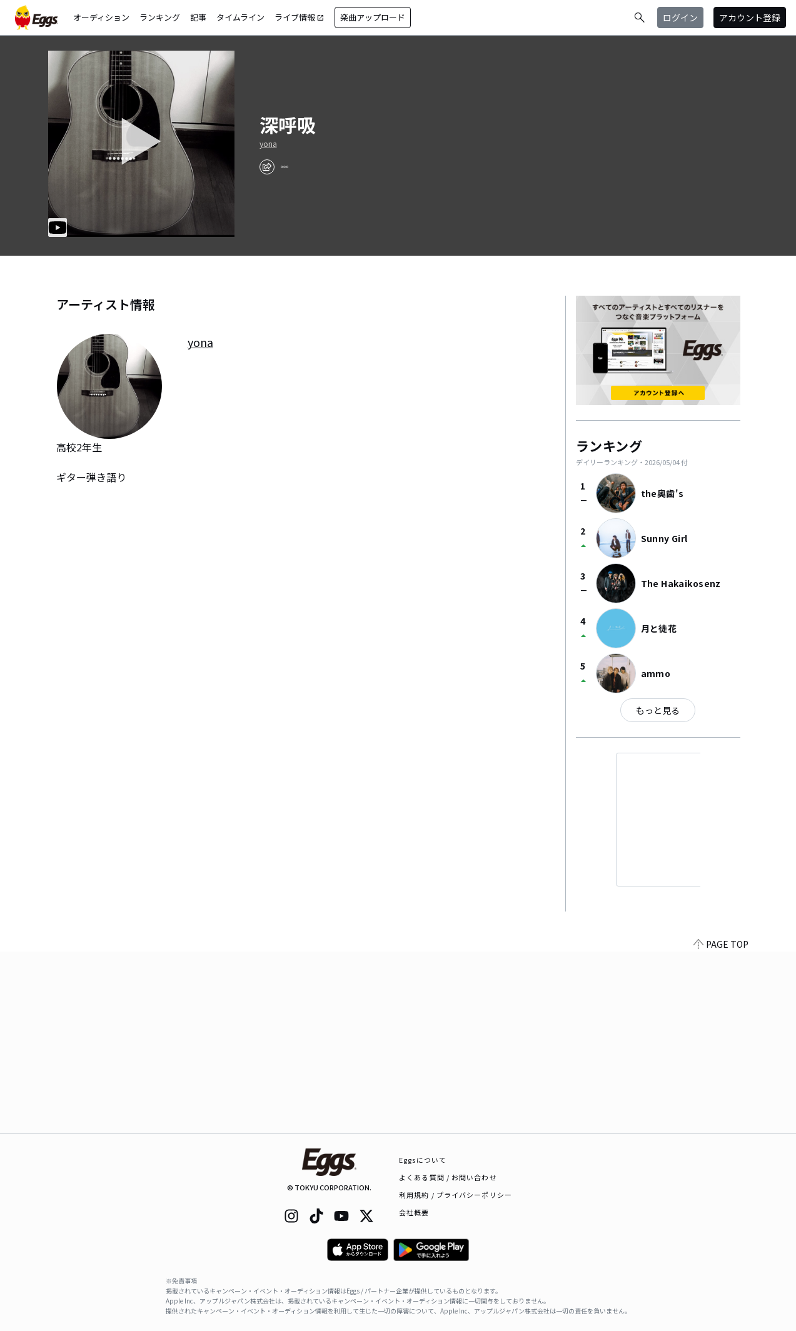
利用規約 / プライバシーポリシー (455, 1195)
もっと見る (658, 710)
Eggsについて (422, 1160)
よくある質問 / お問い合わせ (448, 1177)
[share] (267, 166)
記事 (198, 17)
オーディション (101, 17)
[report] (284, 166)
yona (268, 144)
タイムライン (240, 17)
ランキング (159, 17)
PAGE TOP (720, 1125)
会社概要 (414, 1212)
